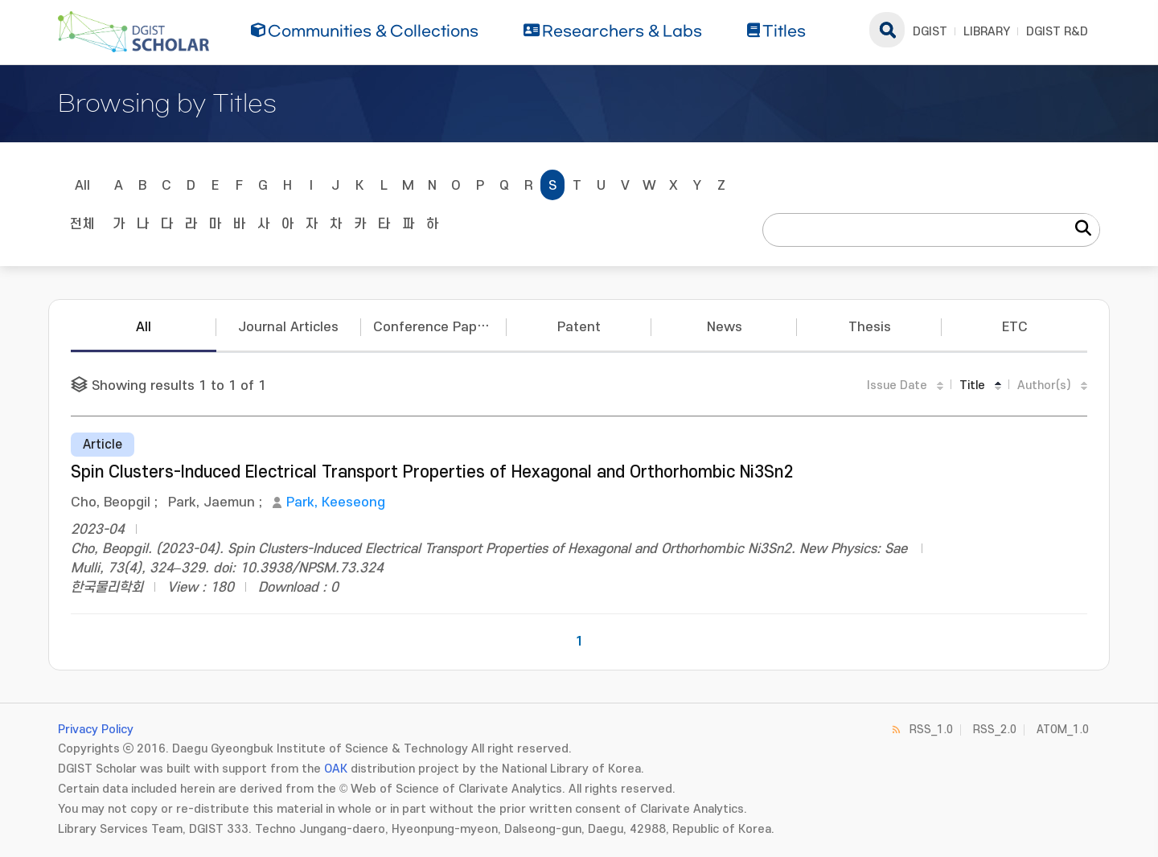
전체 (82, 224)
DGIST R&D (1057, 32)
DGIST (930, 32)
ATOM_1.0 (1063, 730)
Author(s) (1044, 385)
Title (972, 385)
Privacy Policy (95, 729)
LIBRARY (986, 32)
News (724, 327)
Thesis (869, 327)
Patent (579, 327)
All (82, 185)
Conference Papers (435, 327)
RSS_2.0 (994, 730)
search (887, 29)
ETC (1015, 327)
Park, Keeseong (335, 502)
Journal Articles (288, 327)
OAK (335, 769)
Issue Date (897, 385)
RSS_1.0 (931, 730)
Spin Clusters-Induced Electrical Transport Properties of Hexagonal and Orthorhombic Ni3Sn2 (432, 472)
